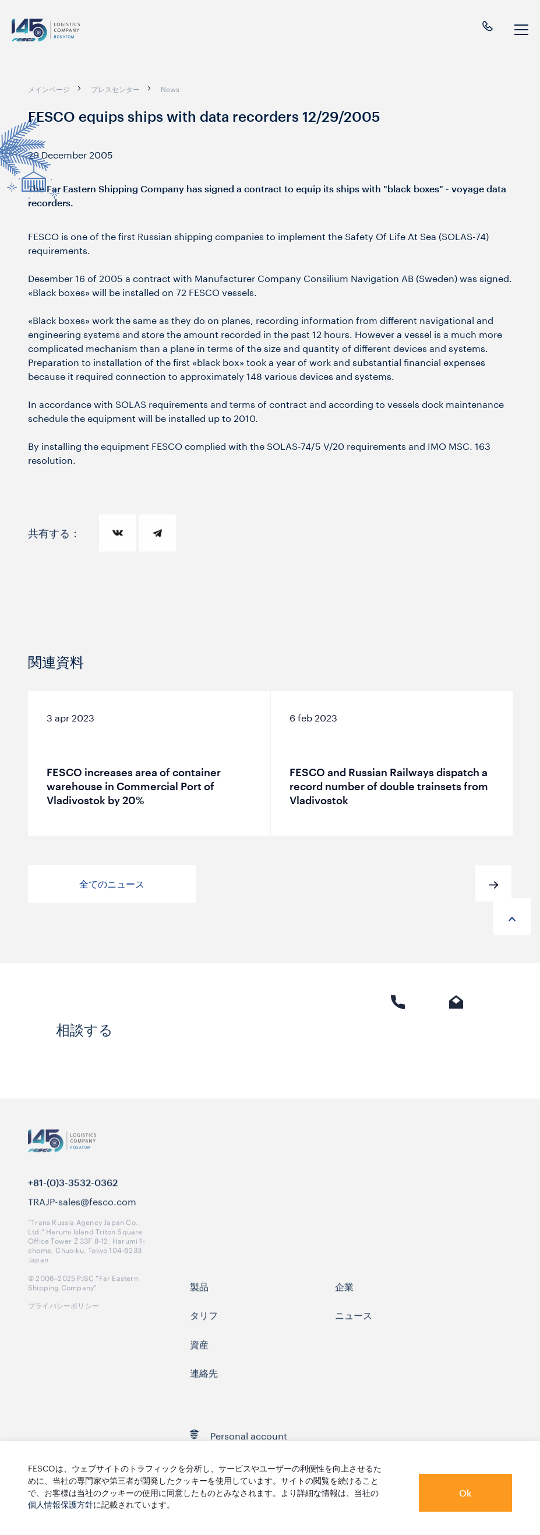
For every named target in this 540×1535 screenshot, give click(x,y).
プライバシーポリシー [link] (63, 1316)
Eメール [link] (456, 1037)
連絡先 (204, 1384)
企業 (344, 1298)
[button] (493, 883)
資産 (199, 1355)
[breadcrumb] (49, 88)
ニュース (353, 1326)
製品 (199, 1298)
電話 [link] (398, 1037)
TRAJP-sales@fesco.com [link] (82, 1213)
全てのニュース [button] (111, 883)
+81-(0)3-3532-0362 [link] (73, 1194)
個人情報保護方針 (60, 1503)
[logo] (47, 30)
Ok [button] (465, 1492)
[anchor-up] (512, 916)
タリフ (204, 1326)
